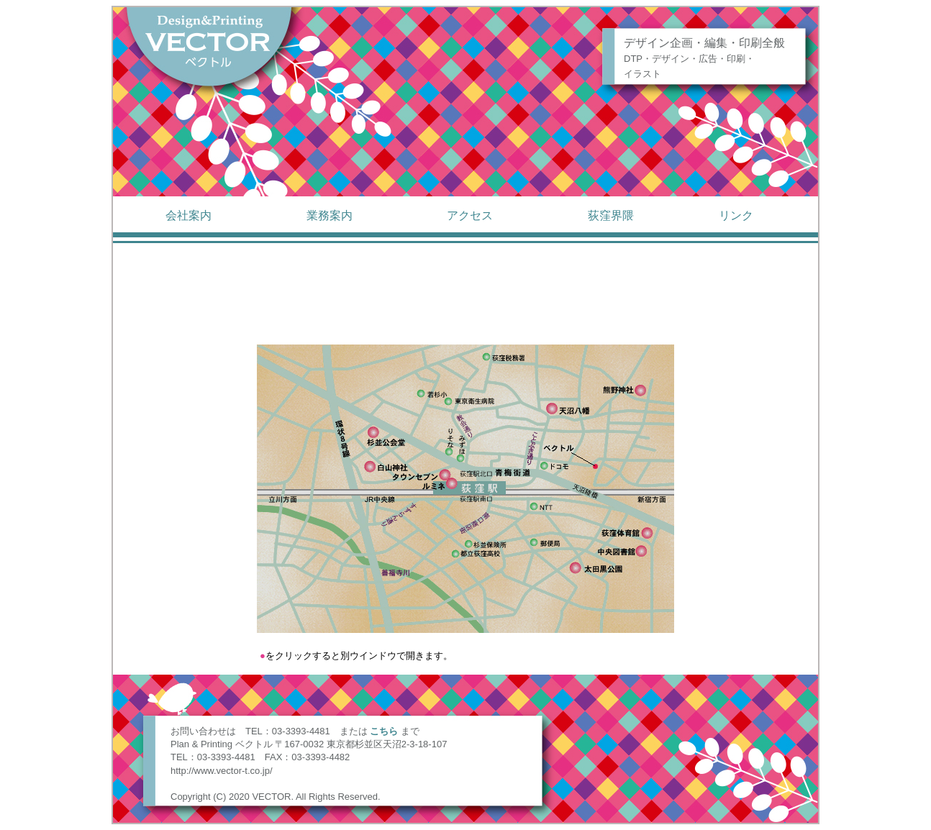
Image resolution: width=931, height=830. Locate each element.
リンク (736, 215)
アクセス (470, 215)
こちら (384, 731)
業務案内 (329, 215)
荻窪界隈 (611, 215)
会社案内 (188, 215)
